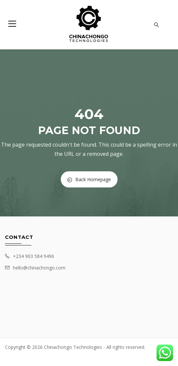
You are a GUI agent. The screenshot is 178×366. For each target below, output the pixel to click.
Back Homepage (89, 179)
